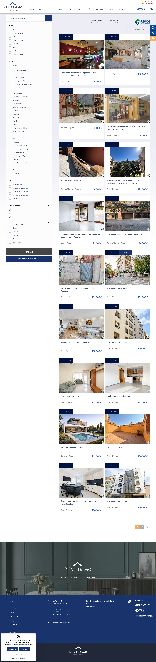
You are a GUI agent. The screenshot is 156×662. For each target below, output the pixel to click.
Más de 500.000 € (19, 199)
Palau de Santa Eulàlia (20, 128)
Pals (14, 135)
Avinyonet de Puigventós (21, 96)
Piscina (13, 235)
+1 (13, 210)
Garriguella (16, 117)
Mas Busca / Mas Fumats (24, 84)
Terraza (13, 232)
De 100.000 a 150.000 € (21, 188)
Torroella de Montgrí (20, 163)
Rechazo (24, 649)
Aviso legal (12, 632)
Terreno (15, 44)
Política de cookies (18, 658)
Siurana (15, 159)
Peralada (16, 142)
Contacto (121, 9)
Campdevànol (17, 103)
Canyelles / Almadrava (23, 81)
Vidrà (14, 166)
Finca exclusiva (18, 54)
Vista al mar (15, 243)
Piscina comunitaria (17, 239)
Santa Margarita (21, 77)
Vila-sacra (16, 170)
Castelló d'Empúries (19, 107)
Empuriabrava (17, 93)
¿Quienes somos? (75, 9)
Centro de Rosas (21, 70)
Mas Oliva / (19, 88)
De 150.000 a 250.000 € (21, 192)
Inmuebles (43, 9)
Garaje (13, 228)
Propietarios (58, 9)
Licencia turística (16, 224)
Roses (15, 65)
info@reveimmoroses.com (61, 622)
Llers (14, 124)
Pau (14, 138)
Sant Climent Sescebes (20, 145)
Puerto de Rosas (21, 74)
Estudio (15, 37)
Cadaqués (16, 100)
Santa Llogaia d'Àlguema (21, 156)
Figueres (16, 114)
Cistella (15, 110)
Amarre (15, 47)
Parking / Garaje (18, 40)
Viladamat (16, 173)
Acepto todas (12, 649)
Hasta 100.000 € (18, 185)
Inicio (32, 9)
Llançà (15, 121)
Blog (110, 9)
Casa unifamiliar (18, 33)
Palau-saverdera (18, 131)
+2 (13, 213)
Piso (14, 30)
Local (14, 51)
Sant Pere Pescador (19, 152)
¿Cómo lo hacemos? (95, 9)
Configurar (18, 654)
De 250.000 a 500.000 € (21, 195)
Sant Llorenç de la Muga (20, 149)
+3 (13, 217)
